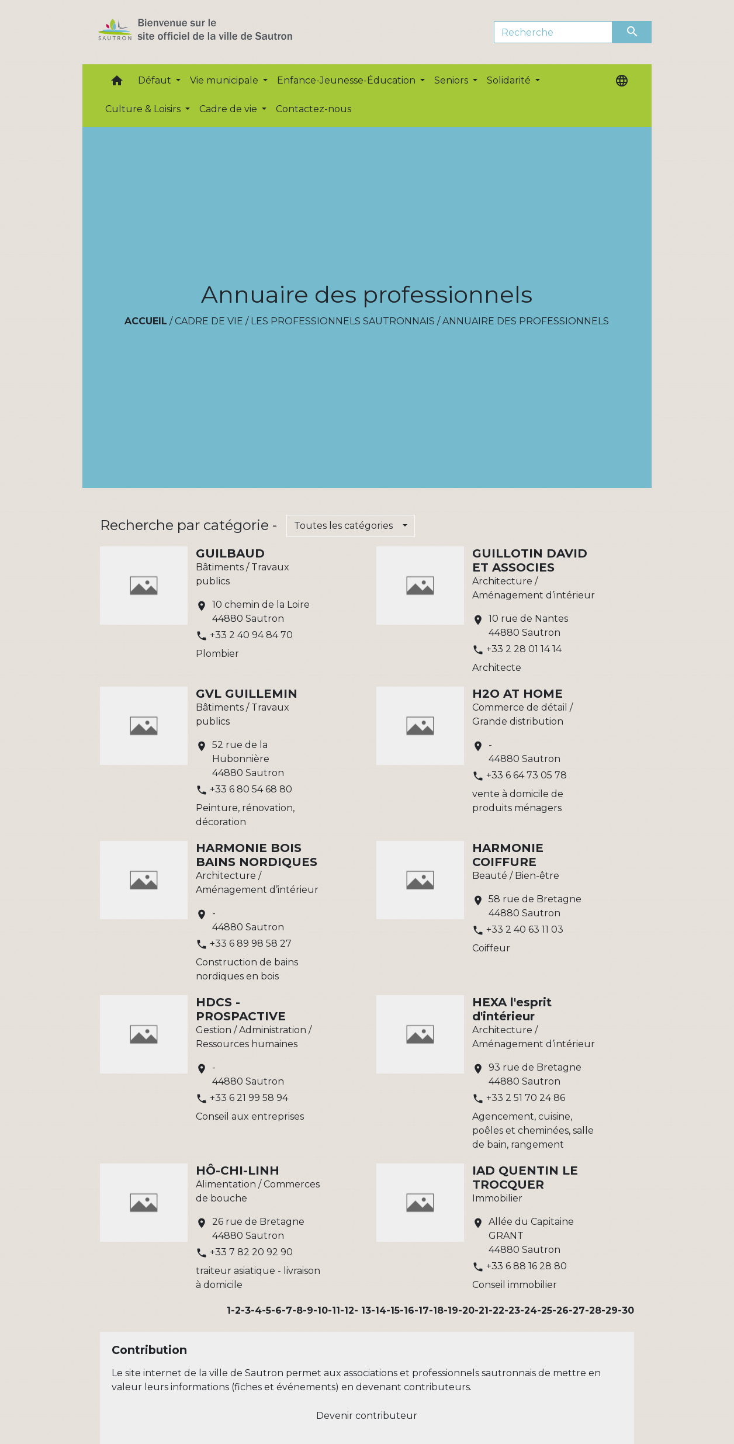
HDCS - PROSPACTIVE (241, 1009)
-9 (308, 1310)
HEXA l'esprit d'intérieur (512, 1009)
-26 (560, 1310)
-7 (287, 1310)
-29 (609, 1310)
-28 (593, 1310)
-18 (436, 1310)
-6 (276, 1310)
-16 (407, 1310)
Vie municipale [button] (225, 80)
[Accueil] (215, 32)
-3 (246, 1310)
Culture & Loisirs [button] (144, 109)
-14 (378, 1310)
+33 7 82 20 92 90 (251, 1252)
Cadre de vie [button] (229, 109)
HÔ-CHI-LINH (237, 1170)
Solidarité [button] (510, 80)
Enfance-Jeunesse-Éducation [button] (347, 80)
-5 (266, 1310)
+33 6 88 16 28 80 (526, 1266)
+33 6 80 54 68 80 (251, 789)
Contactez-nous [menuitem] (313, 109)
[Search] (553, 32)
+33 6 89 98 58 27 (251, 943)
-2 (236, 1310)
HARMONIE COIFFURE (507, 855)
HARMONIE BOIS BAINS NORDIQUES (256, 855)
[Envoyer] (632, 32)
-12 (347, 1310)
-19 (451, 1310)
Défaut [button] (156, 80)
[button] (117, 83)
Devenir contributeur (366, 1415)
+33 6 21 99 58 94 (249, 1097)
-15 (393, 1310)
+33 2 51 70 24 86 (525, 1097)
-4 (256, 1310)
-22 (496, 1310)
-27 (577, 1310)
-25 (544, 1310)
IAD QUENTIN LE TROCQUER (525, 1177)
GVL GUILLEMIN (246, 694)
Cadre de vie (209, 321)
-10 (320, 1310)
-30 (626, 1310)
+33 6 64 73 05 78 (526, 775)
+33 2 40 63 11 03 (524, 929)
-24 (528, 1310)
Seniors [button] (452, 80)
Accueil (145, 321)
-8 (297, 1310)
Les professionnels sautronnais (343, 321)
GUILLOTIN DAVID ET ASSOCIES (529, 560)
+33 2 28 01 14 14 (524, 649)
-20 (466, 1310)
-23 (512, 1310)
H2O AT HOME (517, 694)
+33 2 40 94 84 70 (251, 634)
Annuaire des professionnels (525, 321)
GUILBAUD (230, 553)
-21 (482, 1310)
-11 (334, 1310)
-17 (421, 1310)
